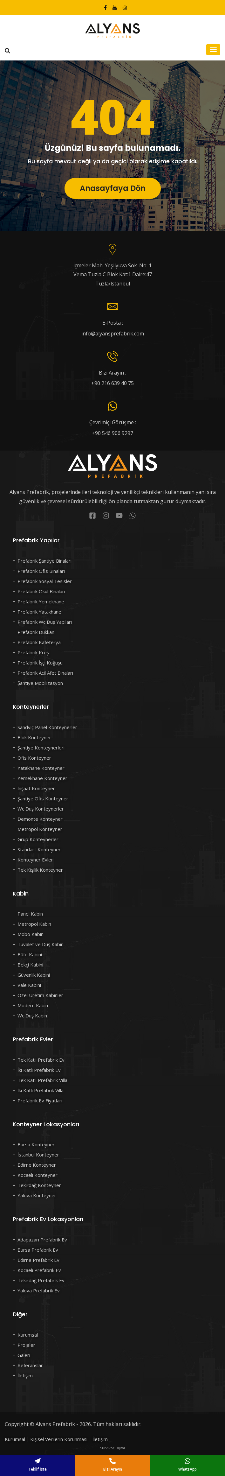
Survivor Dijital (112, 1447)
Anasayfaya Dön (113, 191)
